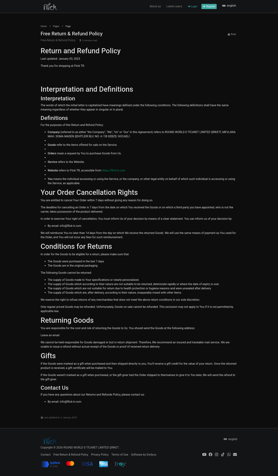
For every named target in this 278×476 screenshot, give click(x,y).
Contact (46, 454)
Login (192, 6)
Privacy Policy (100, 454)
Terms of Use (119, 454)
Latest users (174, 6)
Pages (56, 26)
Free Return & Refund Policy (70, 454)
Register (209, 6)
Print (231, 34)
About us (155, 6)
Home (44, 26)
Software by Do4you (143, 454)
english (229, 5)
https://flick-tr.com (113, 170)
